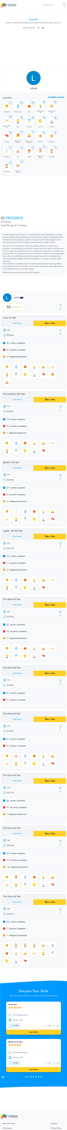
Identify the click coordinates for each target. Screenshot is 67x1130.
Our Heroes (7, 1128)
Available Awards (56, 97)
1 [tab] (26, 1077)
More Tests (48, 5)
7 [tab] (41, 1077)
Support (54, 1123)
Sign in (64, 5)
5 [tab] (36, 1077)
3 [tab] (31, 1077)
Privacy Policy (56, 1128)
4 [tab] (33, 1077)
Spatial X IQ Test (11, 462)
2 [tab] (28, 1077)
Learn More (33, 1032)
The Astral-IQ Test (11, 599)
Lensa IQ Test (9, 317)
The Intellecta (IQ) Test (14, 394)
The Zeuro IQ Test (11, 775)
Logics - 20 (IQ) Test (12, 531)
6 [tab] (39, 1077)
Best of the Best (9, 1123)
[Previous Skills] (3, 1077)
